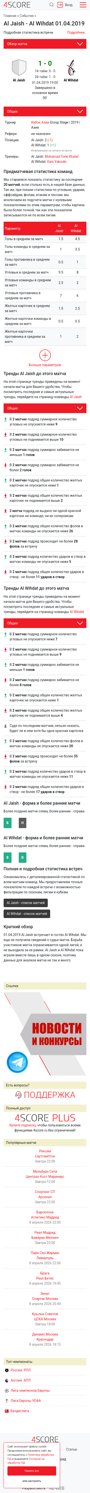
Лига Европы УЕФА (23, 1401)
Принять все (32, 1470)
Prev (10, 1033)
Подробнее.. (76, 32)
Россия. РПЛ (18, 1370)
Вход (64, 5)
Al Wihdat (77, 612)
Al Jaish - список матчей (26, 903)
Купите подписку (22, 1125)
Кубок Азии (40, 122)
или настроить (32, 1481)
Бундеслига (17, 1411)
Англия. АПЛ (17, 1380)
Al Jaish (76, 397)
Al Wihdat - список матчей (27, 914)
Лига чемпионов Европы (27, 1390)
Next (80, 1033)
